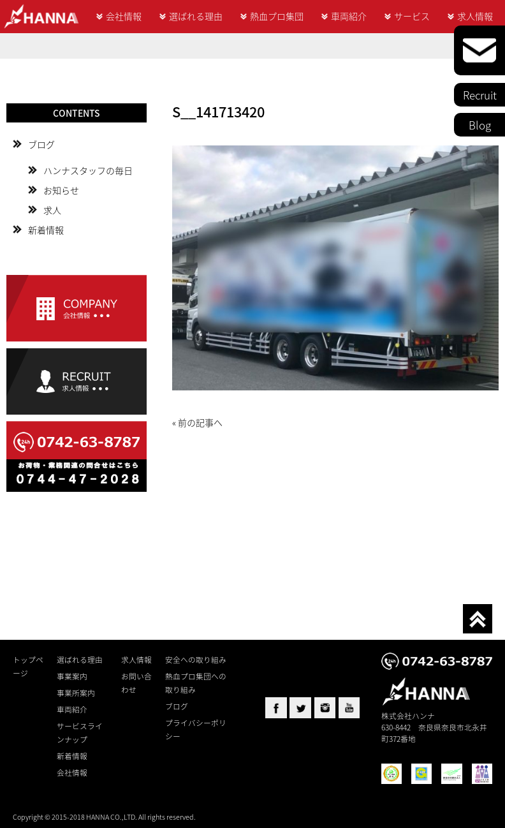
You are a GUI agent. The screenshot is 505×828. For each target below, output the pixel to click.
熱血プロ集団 (277, 16)
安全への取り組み (195, 659)
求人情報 (475, 16)
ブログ (41, 144)
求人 (52, 209)
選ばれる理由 (196, 16)
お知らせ (61, 190)
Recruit (480, 95)
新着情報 (46, 229)
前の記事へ (200, 422)
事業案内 (72, 676)
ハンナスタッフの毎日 (88, 170)
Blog (480, 125)
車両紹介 (349, 16)
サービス (412, 16)
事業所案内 (76, 693)
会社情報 (124, 16)
